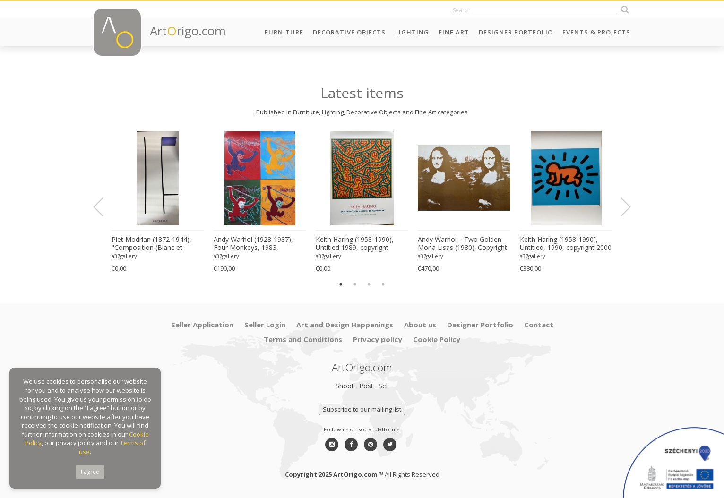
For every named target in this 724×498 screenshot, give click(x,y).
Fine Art (454, 32)
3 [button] (369, 284)
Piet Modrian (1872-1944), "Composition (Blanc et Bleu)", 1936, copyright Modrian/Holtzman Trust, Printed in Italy (151, 243)
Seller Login (264, 324)
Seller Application (202, 324)
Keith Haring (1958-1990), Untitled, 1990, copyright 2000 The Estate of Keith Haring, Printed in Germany (566, 243)
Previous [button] (104, 206)
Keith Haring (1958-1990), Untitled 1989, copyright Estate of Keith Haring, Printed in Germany (362, 243)
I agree (90, 472)
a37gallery (124, 255)
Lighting (412, 32)
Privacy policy (377, 339)
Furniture (284, 32)
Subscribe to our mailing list (362, 409)
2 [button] (355, 284)
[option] (158, 202)
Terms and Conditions (303, 339)
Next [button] (620, 206)
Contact (538, 324)
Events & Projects (596, 32)
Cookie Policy (436, 339)
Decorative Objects (349, 32)
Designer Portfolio (516, 32)
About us (420, 324)
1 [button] (340, 284)
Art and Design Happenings (344, 324)
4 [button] (383, 284)
